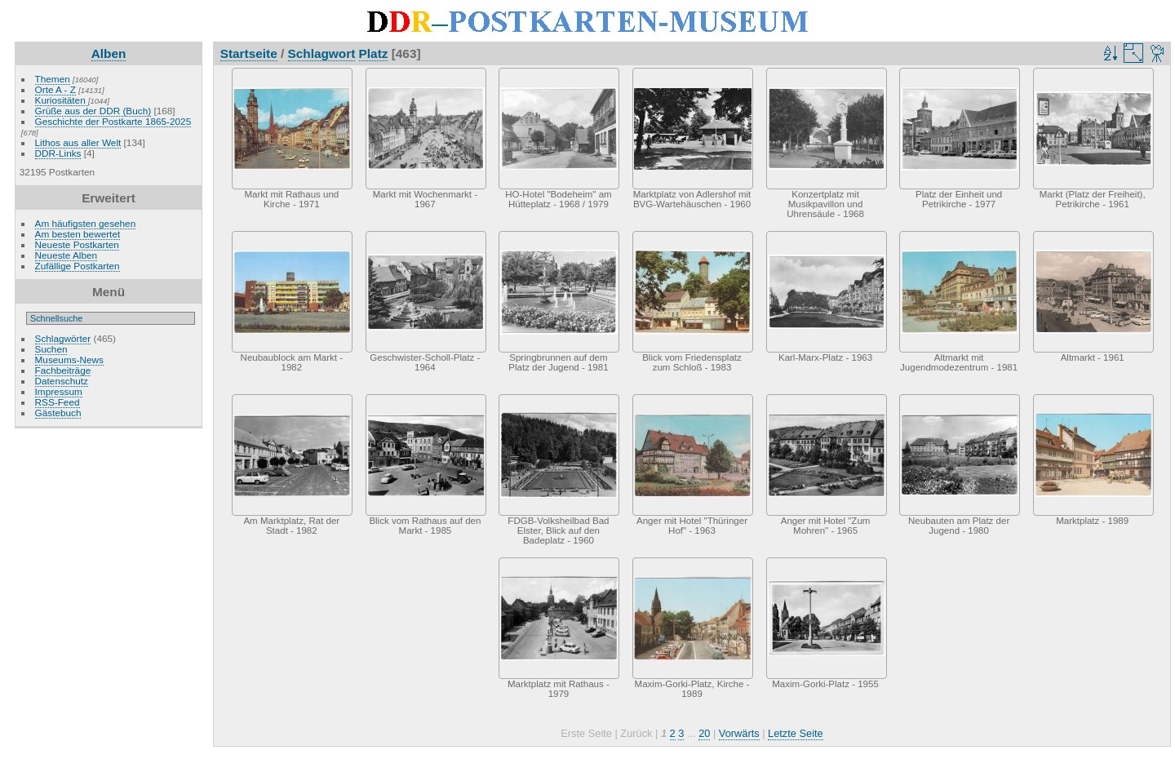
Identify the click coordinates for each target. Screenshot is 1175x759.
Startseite (248, 53)
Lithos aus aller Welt (78, 142)
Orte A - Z (55, 89)
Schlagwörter (63, 338)
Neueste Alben (66, 255)
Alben (108, 53)
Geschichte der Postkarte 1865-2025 (113, 121)
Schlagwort (322, 53)
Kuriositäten (61, 100)
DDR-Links (58, 153)
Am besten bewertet (78, 234)
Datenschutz (61, 380)
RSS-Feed (57, 402)
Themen (52, 78)
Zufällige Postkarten (77, 265)
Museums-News (69, 359)
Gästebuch (58, 412)
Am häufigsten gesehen (85, 223)
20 (704, 733)
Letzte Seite (795, 733)
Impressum (58, 391)
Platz (373, 53)
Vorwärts (739, 733)
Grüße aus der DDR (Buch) (93, 110)
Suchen (51, 349)
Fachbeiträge (63, 370)
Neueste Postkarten (77, 244)
